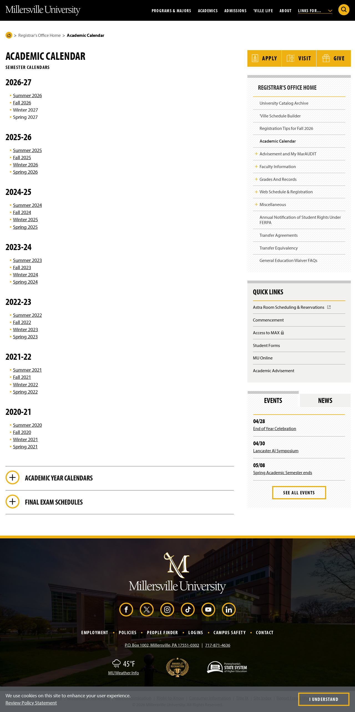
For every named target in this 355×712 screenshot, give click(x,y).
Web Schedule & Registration (286, 190)
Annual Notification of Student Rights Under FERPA (300, 218)
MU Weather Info (123, 673)
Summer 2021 (27, 370)
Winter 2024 (25, 274)
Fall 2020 (22, 432)
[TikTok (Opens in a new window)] (188, 610)
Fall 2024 (22, 212)
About (285, 10)
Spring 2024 (25, 282)
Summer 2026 (27, 95)
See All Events (299, 491)
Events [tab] (273, 398)
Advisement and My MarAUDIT (288, 152)
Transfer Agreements (279, 234)
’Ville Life (263, 10)
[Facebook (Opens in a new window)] (126, 610)
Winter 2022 (25, 384)
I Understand (323, 699)
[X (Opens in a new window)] (147, 610)
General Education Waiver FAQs (288, 259)
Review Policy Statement (31, 703)
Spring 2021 (25, 446)
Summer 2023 (27, 260)
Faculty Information (278, 165)
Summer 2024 (27, 205)
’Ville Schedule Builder (280, 114)
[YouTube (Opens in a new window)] (208, 610)
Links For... (315, 10)
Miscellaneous (273, 203)
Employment (94, 633)
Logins (195, 633)
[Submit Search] (343, 9)
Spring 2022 (25, 392)
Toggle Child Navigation (256, 152)
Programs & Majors (171, 10)
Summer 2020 (27, 425)
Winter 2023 (25, 329)
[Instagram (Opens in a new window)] (167, 610)
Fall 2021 (22, 377)
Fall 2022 (22, 322)
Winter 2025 (25, 219)
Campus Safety (230, 633)
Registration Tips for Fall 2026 (286, 127)
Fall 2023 (22, 267)
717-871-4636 (217, 645)
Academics (208, 10)
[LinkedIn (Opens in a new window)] (229, 610)
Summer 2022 (27, 315)
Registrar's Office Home (39, 35)
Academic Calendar (278, 139)
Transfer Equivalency (279, 246)
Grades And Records (278, 177)
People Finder (162, 633)
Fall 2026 (22, 102)
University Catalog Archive (284, 101)
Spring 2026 (25, 172)
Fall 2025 (22, 157)
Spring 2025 (25, 227)
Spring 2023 (25, 336)
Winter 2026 (25, 164)
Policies (128, 633)
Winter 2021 (25, 439)
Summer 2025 (27, 150)
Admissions (235, 10)
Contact (264, 633)
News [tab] (325, 398)
